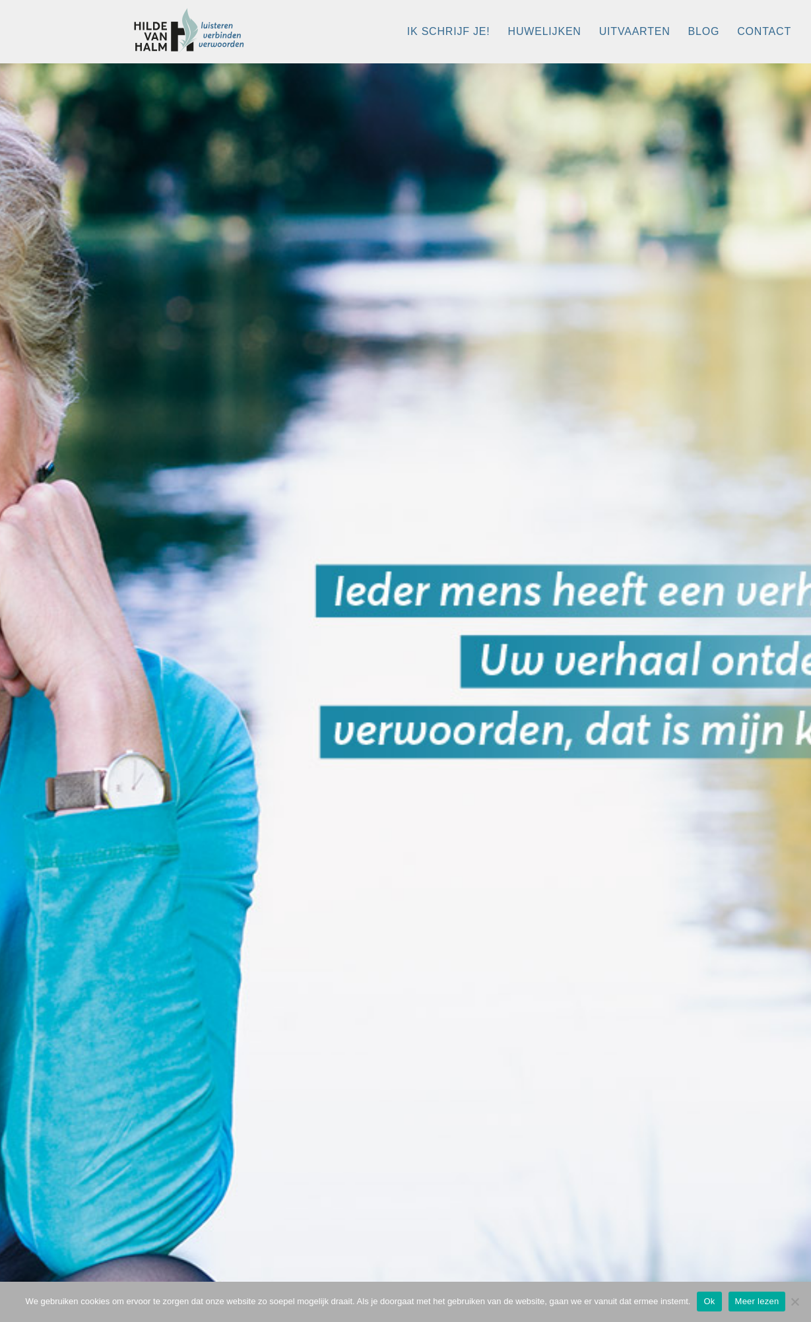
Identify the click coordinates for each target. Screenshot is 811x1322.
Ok (709, 1301)
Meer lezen (757, 1301)
